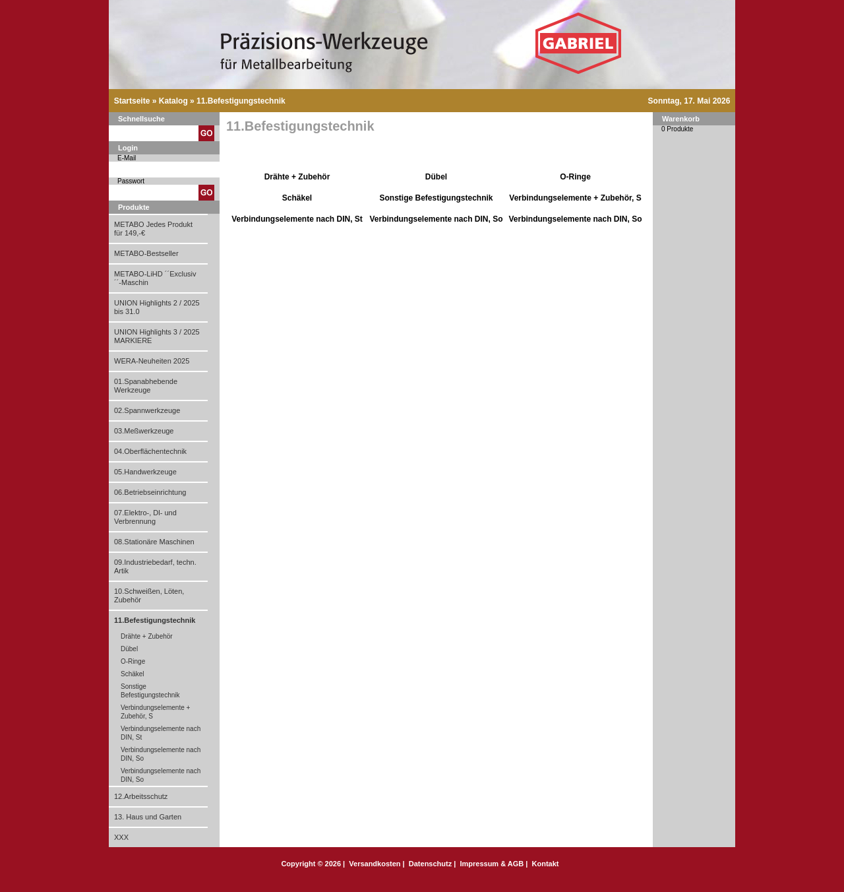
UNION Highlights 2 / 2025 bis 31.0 (157, 307)
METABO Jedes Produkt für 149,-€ (153, 228)
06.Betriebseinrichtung (150, 492)
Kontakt (545, 864)
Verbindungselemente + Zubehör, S (155, 712)
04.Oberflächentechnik (150, 451)
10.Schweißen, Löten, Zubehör (149, 595)
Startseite (132, 101)
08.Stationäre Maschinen (154, 542)
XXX (121, 837)
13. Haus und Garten (147, 817)
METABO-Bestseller (146, 253)
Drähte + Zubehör (147, 636)
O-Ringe (133, 661)
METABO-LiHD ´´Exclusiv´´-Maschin (155, 278)
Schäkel (132, 674)
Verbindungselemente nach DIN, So (160, 754)
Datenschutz (430, 864)
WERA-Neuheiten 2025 (151, 361)
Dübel (129, 649)
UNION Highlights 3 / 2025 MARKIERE (157, 336)
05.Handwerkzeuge (145, 472)
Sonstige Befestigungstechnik (150, 691)
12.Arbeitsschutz (140, 796)
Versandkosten (374, 864)
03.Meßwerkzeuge (144, 431)
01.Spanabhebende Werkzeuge (145, 385)
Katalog (173, 101)
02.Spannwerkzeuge (147, 410)
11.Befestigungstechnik (241, 101)
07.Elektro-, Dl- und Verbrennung (145, 517)
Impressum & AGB (492, 864)
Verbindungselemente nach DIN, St (160, 733)
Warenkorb (681, 119)
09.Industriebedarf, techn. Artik (155, 566)
